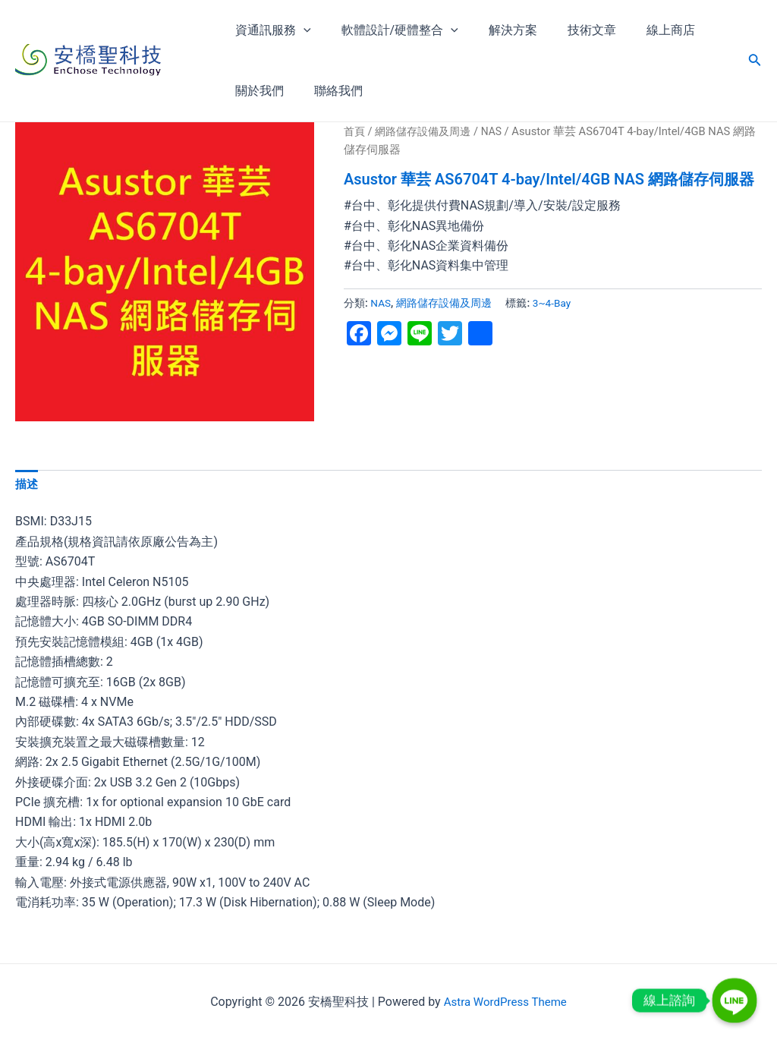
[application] (300, 30)
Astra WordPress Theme (504, 1001)
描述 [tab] (27, 485)
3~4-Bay (553, 303)
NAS (500, 131)
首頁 (355, 131)
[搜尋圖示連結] (755, 61)
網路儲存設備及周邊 (427, 131)
